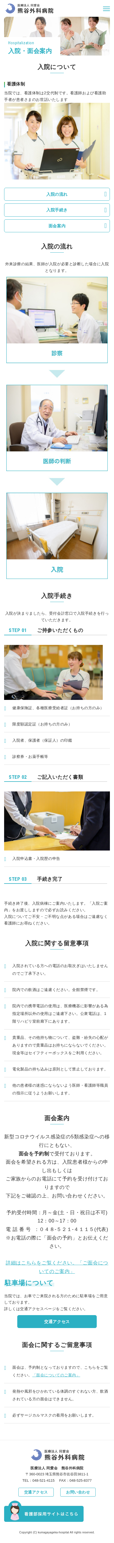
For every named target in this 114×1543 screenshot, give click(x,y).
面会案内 (57, 225)
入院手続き (57, 210)
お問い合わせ (78, 1492)
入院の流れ (57, 194)
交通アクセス (57, 1321)
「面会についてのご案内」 (56, 1375)
